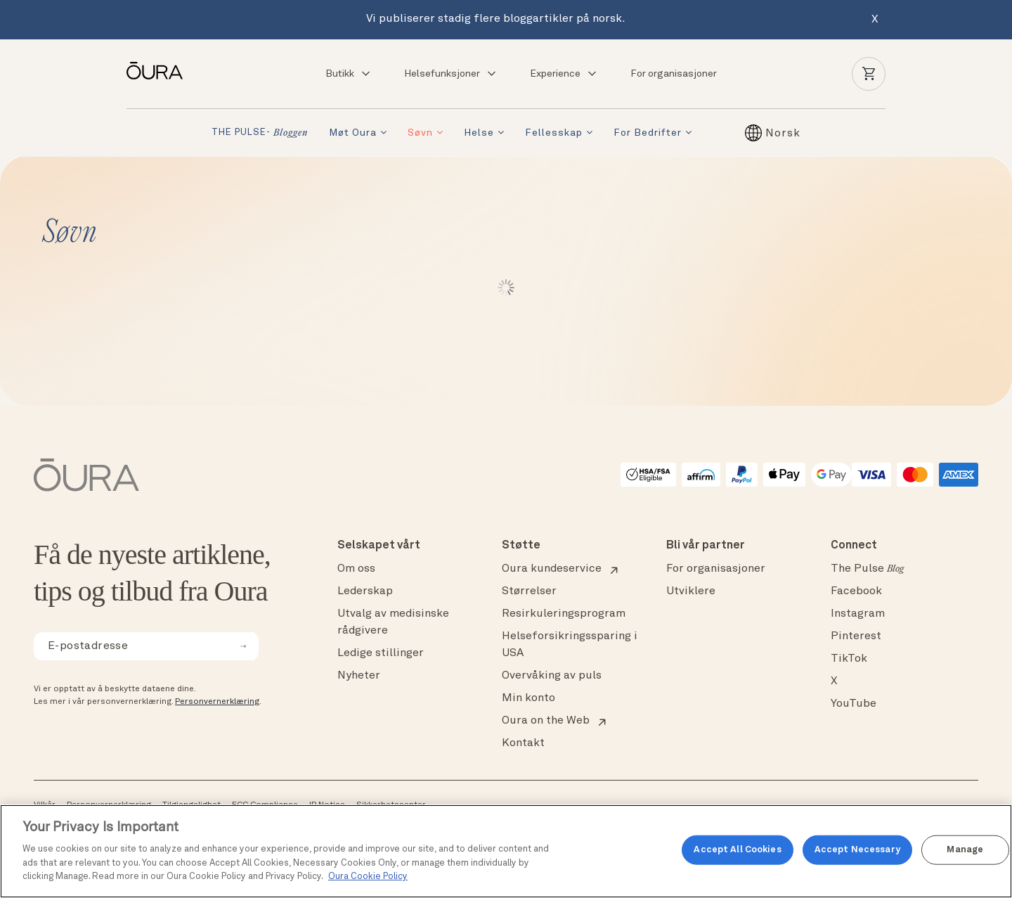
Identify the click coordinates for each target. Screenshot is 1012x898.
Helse (479, 133)
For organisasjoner (673, 74)
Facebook (856, 591)
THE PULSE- (260, 133)
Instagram (858, 614)
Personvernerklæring (217, 702)
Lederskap (365, 591)
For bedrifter (648, 133)
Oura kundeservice (552, 569)
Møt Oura (353, 133)
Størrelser (529, 591)
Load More (506, 287)
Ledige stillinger (380, 653)
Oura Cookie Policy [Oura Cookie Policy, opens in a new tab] (368, 876)
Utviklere (690, 591)
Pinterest (856, 636)
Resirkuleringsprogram (563, 614)
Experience (564, 74)
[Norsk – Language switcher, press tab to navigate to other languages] (782, 133)
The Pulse (867, 569)
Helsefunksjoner (451, 74)
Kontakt (523, 743)
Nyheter (358, 675)
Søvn (420, 133)
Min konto (528, 698)
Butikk (348, 74)
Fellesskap (554, 133)
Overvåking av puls (552, 675)
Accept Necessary (857, 849)
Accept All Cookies (737, 849)
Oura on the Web (546, 720)
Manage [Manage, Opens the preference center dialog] (965, 849)
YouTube (853, 704)
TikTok (849, 659)
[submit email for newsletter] (243, 646)
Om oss (356, 569)
